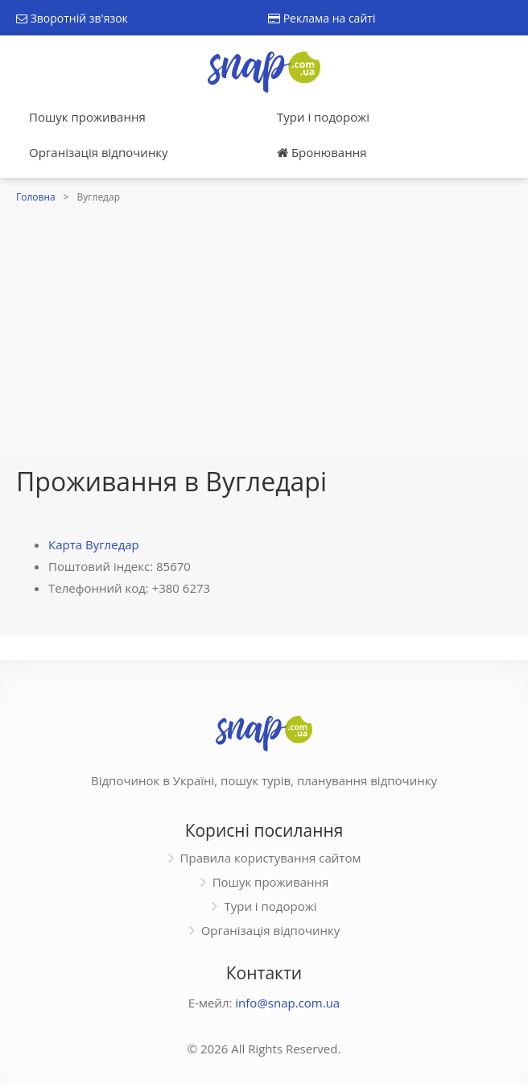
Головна (36, 197)
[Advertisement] (264, 328)
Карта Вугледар (93, 544)
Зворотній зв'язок (72, 18)
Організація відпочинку (98, 152)
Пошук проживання (87, 117)
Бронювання (321, 152)
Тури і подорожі (323, 117)
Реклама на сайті (321, 18)
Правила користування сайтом (270, 858)
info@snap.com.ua (287, 1003)
